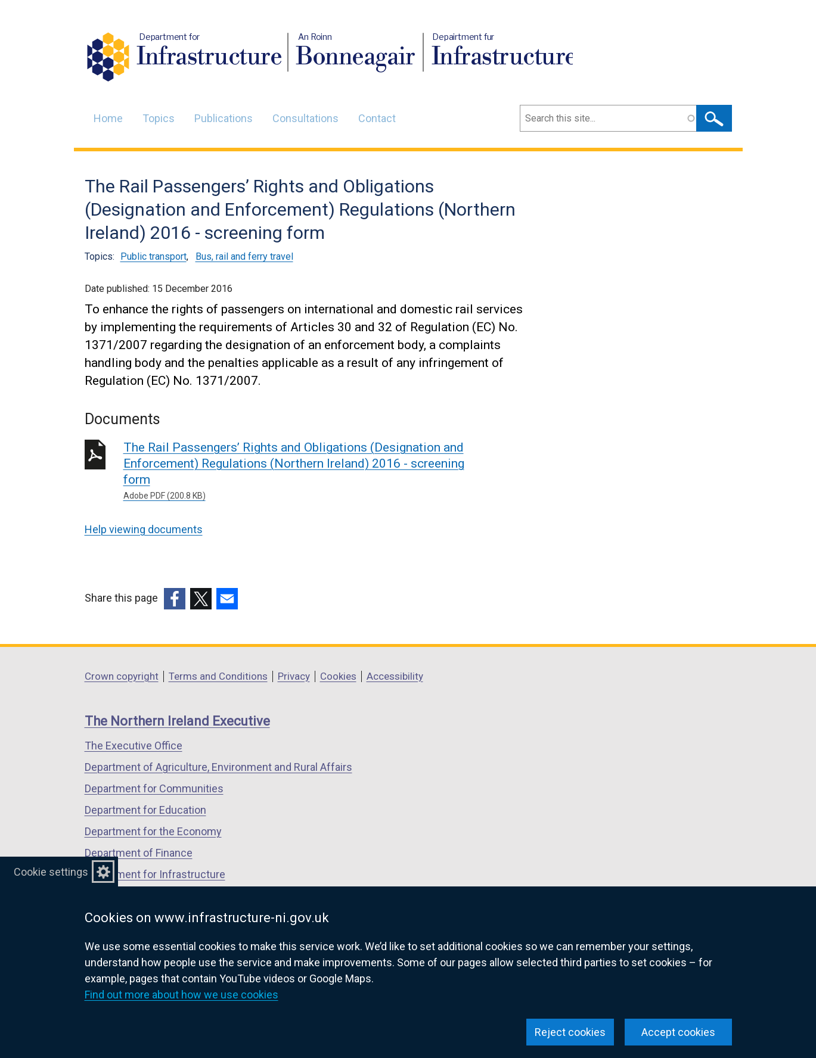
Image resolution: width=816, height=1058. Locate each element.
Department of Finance (139, 853)
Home (108, 118)
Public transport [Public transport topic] (153, 256)
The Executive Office (133, 745)
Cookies (338, 676)
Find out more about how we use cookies (181, 994)
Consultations (305, 118)
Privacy (294, 676)
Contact (377, 118)
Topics (158, 118)
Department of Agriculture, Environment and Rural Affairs (218, 767)
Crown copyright (122, 676)
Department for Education (145, 810)
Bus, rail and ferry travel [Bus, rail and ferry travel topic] (244, 256)
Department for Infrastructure (155, 874)
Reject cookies (570, 1032)
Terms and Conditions (218, 676)
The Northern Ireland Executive (177, 721)
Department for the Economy (153, 831)
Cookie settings (51, 872)
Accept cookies (678, 1032)
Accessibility (395, 676)
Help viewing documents (144, 529)
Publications (223, 118)
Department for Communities (154, 788)
